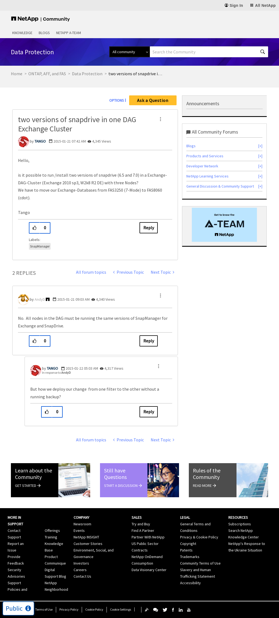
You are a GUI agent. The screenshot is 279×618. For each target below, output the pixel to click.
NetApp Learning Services (207, 176)
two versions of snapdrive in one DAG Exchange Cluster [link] (135, 73)
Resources (238, 517)
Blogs (44, 32)
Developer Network (202, 166)
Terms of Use (44, 609)
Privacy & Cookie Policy (199, 537)
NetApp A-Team (68, 32)
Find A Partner (143, 530)
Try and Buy (141, 523)
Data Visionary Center (149, 569)
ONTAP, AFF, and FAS (47, 73)
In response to (56, 372)
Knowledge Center (243, 537)
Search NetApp (240, 530)
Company (81, 517)
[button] (160, 119)
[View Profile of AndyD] (40, 299)
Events (79, 530)
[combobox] (209, 51)
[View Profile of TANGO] (40, 141)
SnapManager (40, 246)
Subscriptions (239, 523)
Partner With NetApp (148, 537)
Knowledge (22, 32)
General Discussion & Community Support (220, 186)
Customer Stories (88, 543)
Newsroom (82, 523)
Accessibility (190, 582)
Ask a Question (152, 100)
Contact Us (82, 576)
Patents (186, 550)
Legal (185, 517)
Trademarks (189, 556)
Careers (80, 569)
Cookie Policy (94, 609)
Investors (81, 563)
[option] (224, 225)
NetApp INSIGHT (86, 537)
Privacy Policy (68, 609)
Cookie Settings (120, 609)
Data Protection (87, 73)
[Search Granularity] (129, 51)
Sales (137, 517)
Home (16, 73)
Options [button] (116, 100)
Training (51, 537)
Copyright (188, 543)
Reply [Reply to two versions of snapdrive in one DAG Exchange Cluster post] (148, 227)
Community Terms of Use (200, 563)
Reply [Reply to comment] (148, 340)
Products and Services (204, 155)
